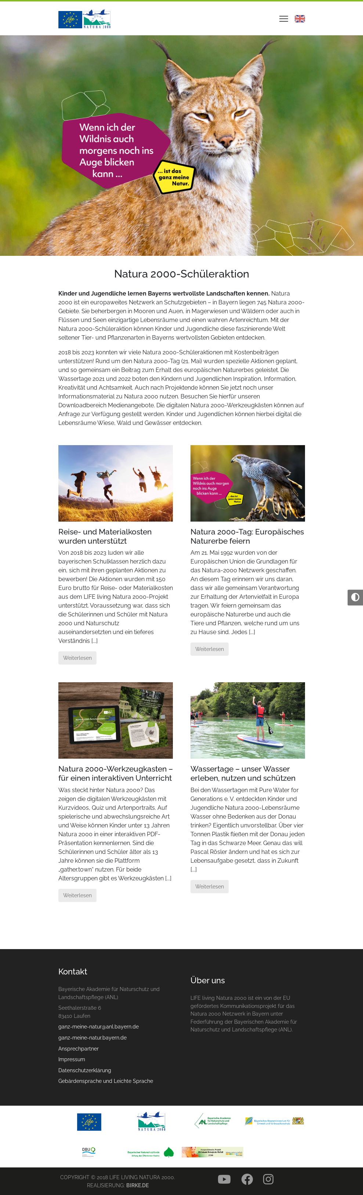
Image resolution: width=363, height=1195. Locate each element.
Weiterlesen (77, 658)
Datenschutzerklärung (84, 1070)
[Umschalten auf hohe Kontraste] (355, 598)
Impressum (71, 1059)
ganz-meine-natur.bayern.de (92, 1037)
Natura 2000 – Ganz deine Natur (84, 18)
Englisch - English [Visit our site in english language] (300, 18)
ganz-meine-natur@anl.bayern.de (98, 1026)
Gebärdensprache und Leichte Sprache (105, 1081)
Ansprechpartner (78, 1048)
